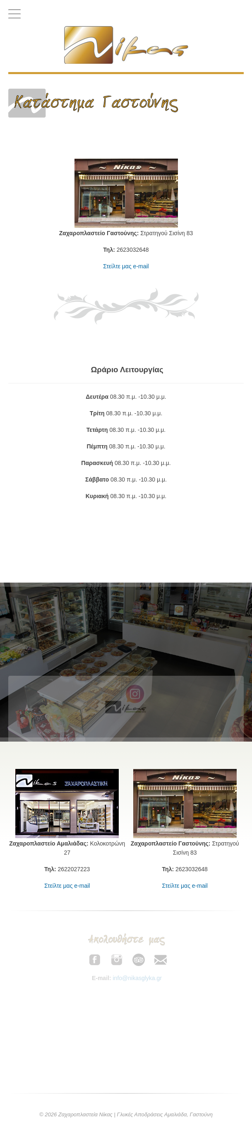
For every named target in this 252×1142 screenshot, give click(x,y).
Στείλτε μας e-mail (126, 266)
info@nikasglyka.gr (137, 978)
